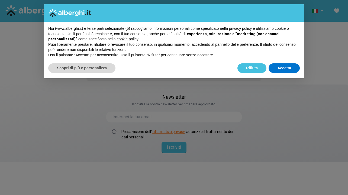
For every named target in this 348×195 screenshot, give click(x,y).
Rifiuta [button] (252, 68)
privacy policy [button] (240, 28)
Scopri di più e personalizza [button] (82, 68)
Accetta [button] (284, 68)
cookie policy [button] (127, 39)
